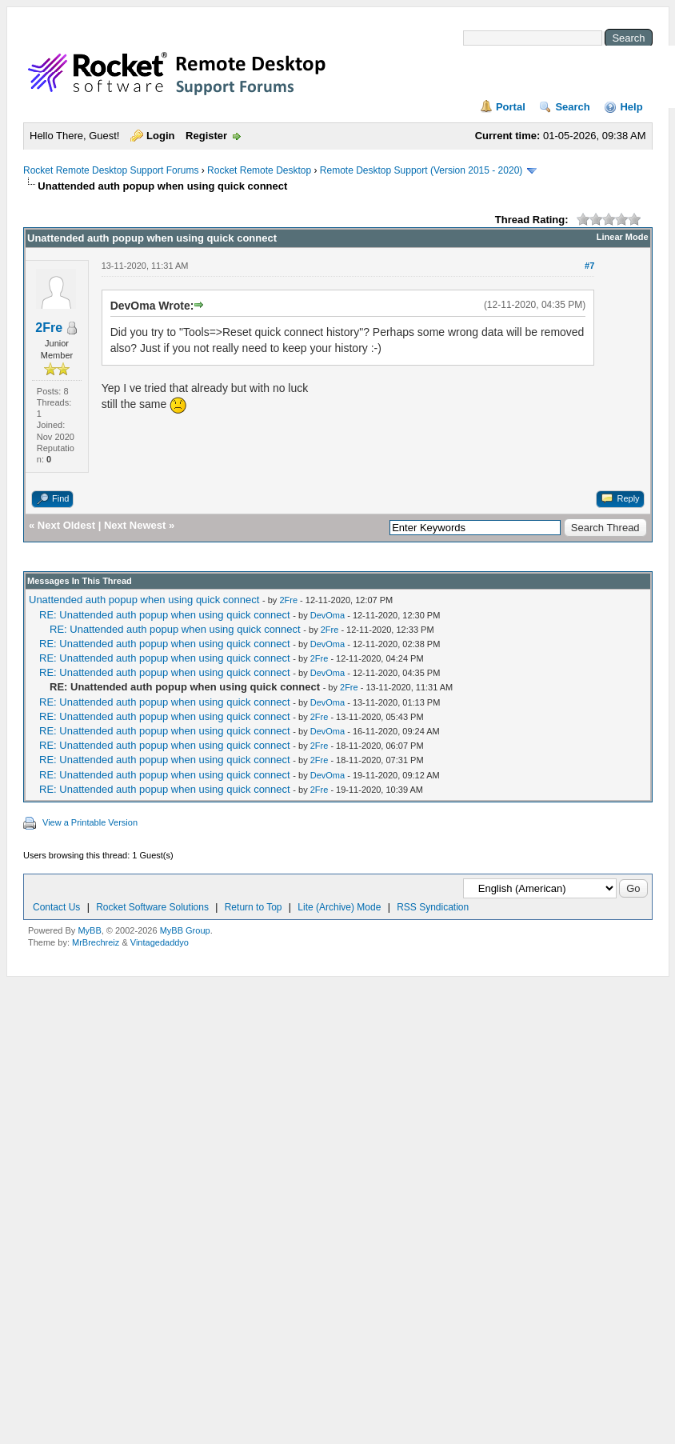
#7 (589, 265)
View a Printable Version (90, 822)
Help (631, 107)
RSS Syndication (433, 907)
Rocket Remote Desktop (259, 170)
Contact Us (56, 907)
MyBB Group (185, 930)
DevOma (327, 615)
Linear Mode (623, 237)
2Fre (48, 327)
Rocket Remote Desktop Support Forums (110, 170)
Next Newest (135, 525)
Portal (510, 107)
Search (572, 107)
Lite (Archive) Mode (339, 907)
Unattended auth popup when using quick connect (144, 600)
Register (206, 136)
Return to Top (253, 907)
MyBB (89, 930)
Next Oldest (66, 525)
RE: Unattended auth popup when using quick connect (164, 615)
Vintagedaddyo (159, 942)
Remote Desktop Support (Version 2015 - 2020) (421, 170)
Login (160, 136)
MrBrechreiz (95, 942)
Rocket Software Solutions (152, 907)
